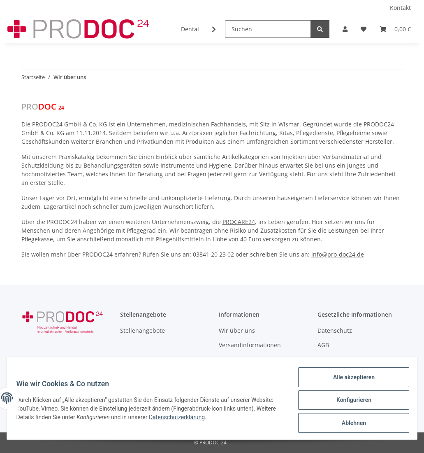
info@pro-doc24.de (337, 254)
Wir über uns (237, 330)
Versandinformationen (250, 345)
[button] (345, 29)
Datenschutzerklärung (201, 419)
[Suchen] (268, 29)
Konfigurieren (349, 402)
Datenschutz (334, 330)
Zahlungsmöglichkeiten (251, 359)
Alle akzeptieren (350, 381)
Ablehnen (350, 423)
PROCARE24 (238, 222)
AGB (323, 345)
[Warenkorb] (395, 29)
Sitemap (328, 359)
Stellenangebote (142, 330)
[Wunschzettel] (363, 29)
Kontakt (400, 8)
